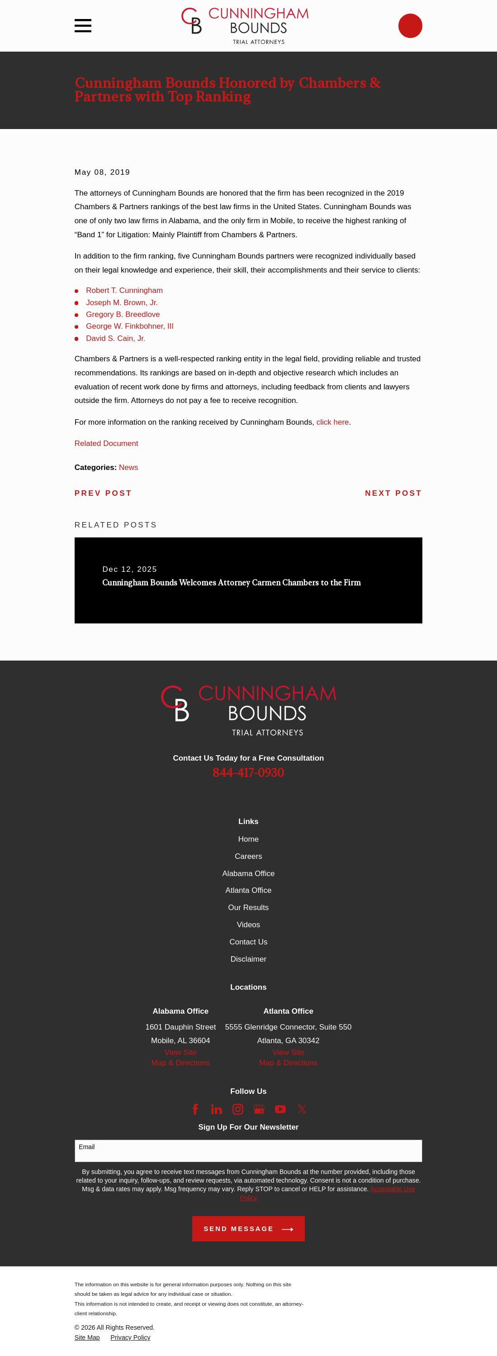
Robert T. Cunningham (124, 290)
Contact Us (248, 942)
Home (248, 839)
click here (333, 422)
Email (87, 1146)
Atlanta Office (249, 890)
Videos (248, 924)
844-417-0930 (248, 773)
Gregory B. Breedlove (123, 314)
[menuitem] (87, 1337)
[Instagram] (237, 1109)
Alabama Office (248, 873)
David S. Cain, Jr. (115, 338)
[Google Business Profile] (259, 1109)
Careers (248, 856)
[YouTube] (280, 1109)
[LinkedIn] (216, 1109)
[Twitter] (302, 1109)
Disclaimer (248, 959)
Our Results (248, 907)
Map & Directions (180, 1063)
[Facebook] (195, 1109)
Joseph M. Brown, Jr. (122, 302)
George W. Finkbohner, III (130, 326)
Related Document (106, 443)
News (128, 467)
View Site (181, 1052)
